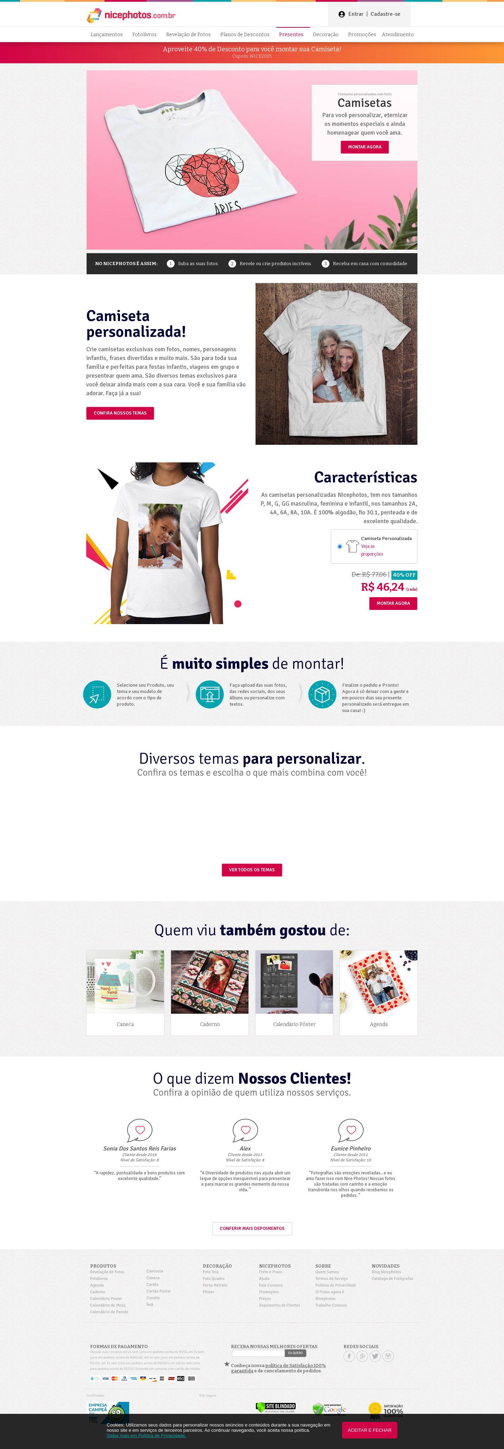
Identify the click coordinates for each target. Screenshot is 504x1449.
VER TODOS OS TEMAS (252, 870)
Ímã (149, 1304)
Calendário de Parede (109, 1312)
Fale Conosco (271, 1285)
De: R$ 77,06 (369, 574)
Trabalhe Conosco (331, 1305)
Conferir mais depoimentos (252, 1228)
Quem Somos (327, 1272)
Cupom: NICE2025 (252, 56)
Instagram (388, 1356)
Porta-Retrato (215, 1285)
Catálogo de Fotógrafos (392, 1278)
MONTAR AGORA (365, 147)
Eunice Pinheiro (350, 1148)
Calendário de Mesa (107, 1305)
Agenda (97, 1285)
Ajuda (264, 1278)
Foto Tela (211, 1272)
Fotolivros (146, 35)
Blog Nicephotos (386, 1272)
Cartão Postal (158, 1291)
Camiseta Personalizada (386, 538)
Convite (153, 1298)
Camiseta (154, 1271)
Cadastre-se (386, 14)
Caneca (153, 1278)
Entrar (356, 14)
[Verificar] (276, 1412)
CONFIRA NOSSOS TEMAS (120, 413)
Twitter (375, 1356)
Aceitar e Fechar (370, 1430)
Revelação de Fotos (190, 35)
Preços (265, 1298)
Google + (362, 1356)
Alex (244, 1148)
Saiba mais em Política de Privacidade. (146, 1435)
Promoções (362, 35)
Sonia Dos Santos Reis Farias (139, 1148)
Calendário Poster (106, 1298)
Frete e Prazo (270, 1272)
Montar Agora (393, 603)
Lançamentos (108, 35)
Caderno (97, 1292)
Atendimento (398, 35)
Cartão (152, 1284)
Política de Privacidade (335, 1285)
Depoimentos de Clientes (279, 1305)
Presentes (293, 35)
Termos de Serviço (331, 1278)
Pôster (208, 1292)
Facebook (349, 1356)
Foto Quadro (214, 1278)
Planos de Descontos (246, 35)
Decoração (327, 35)
